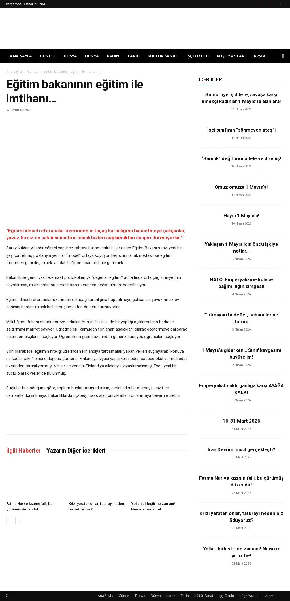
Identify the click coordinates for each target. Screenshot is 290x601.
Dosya (70, 56)
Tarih (133, 56)
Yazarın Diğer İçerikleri (75, 450)
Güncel (48, 56)
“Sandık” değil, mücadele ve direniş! (241, 158)
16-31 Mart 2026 (241, 421)
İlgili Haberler (23, 450)
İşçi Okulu (197, 56)
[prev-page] (9, 520)
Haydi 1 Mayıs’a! (241, 215)
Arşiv (259, 56)
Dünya (92, 56)
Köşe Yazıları (231, 56)
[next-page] (18, 520)
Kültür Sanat (163, 56)
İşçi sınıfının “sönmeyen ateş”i (241, 130)
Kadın (113, 56)
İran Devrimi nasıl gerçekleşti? (241, 449)
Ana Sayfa (21, 56)
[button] (283, 56)
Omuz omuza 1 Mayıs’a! (241, 187)
